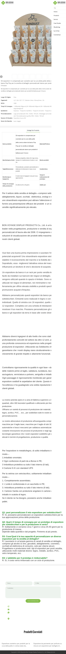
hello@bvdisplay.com (18, 609)
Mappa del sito (51, 652)
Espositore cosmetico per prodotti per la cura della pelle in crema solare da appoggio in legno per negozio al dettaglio (16, 645)
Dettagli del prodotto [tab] (33, 130)
